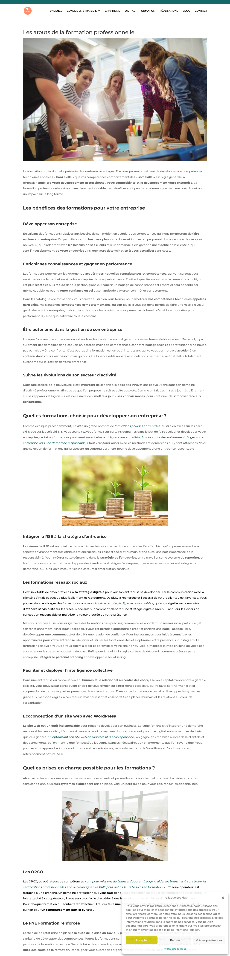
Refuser (175, 940)
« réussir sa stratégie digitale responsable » (122, 603)
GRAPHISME (112, 11)
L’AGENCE (56, 11)
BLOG (186, 11)
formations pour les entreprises (137, 426)
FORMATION (147, 11)
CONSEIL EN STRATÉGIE (82, 11)
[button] (223, 897)
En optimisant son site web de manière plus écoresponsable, (91, 737)
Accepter (142, 940)
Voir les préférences (209, 940)
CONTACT (201, 11)
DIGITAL (130, 11)
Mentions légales (175, 948)
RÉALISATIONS (169, 11)
